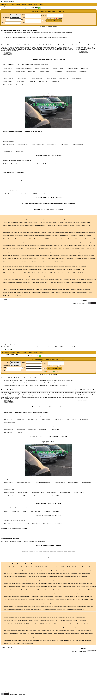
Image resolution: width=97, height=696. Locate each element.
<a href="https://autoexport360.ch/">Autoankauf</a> (48, 171)
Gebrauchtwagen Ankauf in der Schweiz (32, 346)
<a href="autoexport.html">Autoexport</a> (48, 519)
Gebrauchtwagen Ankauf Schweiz (10, 344)
